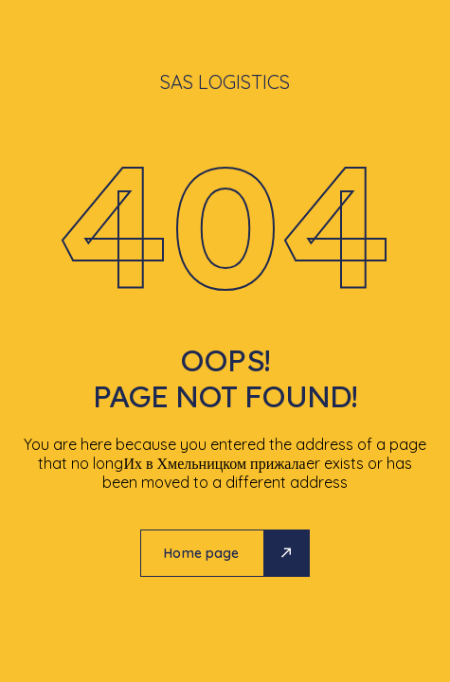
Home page (201, 553)
